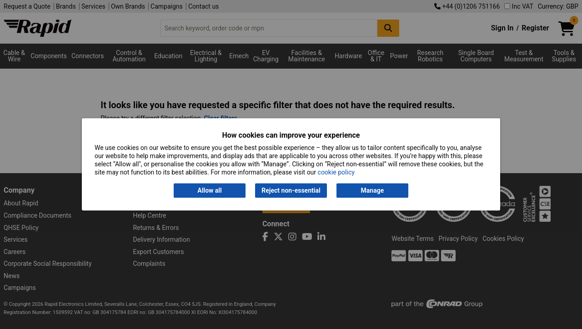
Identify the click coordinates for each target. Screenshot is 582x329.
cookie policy (336, 172)
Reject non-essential (290, 190)
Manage (372, 190)
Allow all (209, 190)
